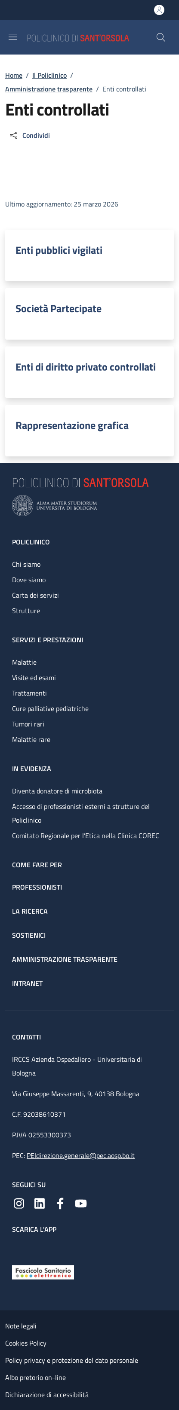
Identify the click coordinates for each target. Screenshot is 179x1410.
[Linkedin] (39, 1202)
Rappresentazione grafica (72, 425)
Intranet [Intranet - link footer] (27, 983)
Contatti (27, 1037)
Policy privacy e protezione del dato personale (71, 1360)
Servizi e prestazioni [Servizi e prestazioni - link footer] (47, 640)
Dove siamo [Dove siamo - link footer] (29, 579)
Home (13, 75)
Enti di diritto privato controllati (85, 366)
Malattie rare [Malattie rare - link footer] (31, 739)
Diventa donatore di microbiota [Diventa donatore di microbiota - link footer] (57, 791)
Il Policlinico (49, 75)
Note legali (21, 1326)
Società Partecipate (58, 308)
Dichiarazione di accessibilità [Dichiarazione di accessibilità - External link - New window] (47, 1394)
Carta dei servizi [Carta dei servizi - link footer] (35, 595)
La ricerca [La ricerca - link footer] (30, 911)
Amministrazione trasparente (49, 89)
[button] (161, 37)
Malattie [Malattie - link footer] (24, 662)
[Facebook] (60, 1202)
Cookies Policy (25, 1343)
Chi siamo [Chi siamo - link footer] (26, 564)
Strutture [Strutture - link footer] (26, 610)
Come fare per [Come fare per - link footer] (37, 865)
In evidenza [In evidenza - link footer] (31, 768)
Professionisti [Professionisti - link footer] (37, 887)
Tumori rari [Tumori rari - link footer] (28, 724)
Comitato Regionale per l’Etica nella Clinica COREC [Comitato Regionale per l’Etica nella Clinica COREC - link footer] (85, 835)
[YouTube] (81, 1202)
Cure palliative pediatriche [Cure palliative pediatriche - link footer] (50, 708)
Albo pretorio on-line (35, 1377)
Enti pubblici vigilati (58, 250)
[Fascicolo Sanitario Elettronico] (43, 1272)
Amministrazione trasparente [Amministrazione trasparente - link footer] (64, 959)
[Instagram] (19, 1202)
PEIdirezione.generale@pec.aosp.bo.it (81, 1155)
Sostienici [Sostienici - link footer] (29, 935)
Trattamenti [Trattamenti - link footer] (29, 693)
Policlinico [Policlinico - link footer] (31, 542)
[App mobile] (19, 1247)
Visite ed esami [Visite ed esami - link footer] (34, 677)
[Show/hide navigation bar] (13, 37)
